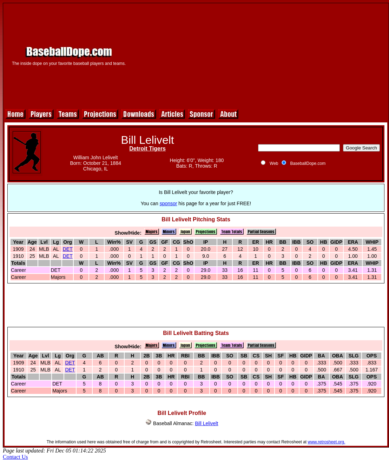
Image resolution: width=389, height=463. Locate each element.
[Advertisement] (260, 55)
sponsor (168, 203)
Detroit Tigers (147, 149)
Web (274, 163)
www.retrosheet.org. (326, 441)
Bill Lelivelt (206, 423)
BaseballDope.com (307, 163)
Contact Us (15, 457)
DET (68, 249)
